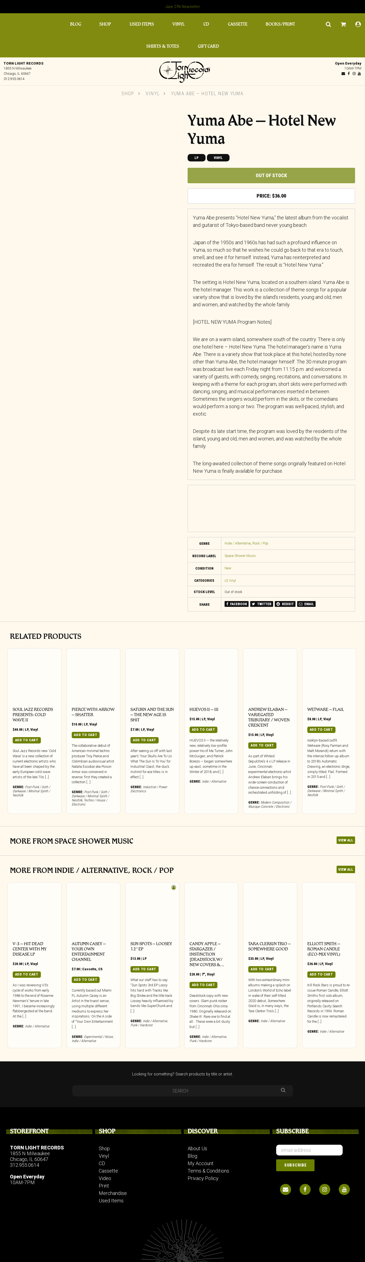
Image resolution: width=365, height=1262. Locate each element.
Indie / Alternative (238, 543)
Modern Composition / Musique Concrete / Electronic (269, 804)
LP (197, 158)
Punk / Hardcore (141, 1025)
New (228, 568)
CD (206, 24)
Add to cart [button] (26, 740)
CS (100, 969)
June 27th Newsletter (182, 6)
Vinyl (178, 24)
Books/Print (280, 24)
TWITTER (261, 604)
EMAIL (306, 604)
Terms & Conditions (208, 1171)
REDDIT (285, 604)
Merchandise (113, 1193)
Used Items (142, 24)
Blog (75, 24)
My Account (201, 1163)
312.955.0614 (14, 79)
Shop (105, 24)
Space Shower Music (240, 556)
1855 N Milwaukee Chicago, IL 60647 (30, 1156)
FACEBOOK (236, 604)
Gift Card (208, 46)
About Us (197, 1148)
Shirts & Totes (162, 46)
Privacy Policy (203, 1178)
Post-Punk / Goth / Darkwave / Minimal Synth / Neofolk (31, 791)
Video (105, 1178)
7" (203, 974)
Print (104, 1186)
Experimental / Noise (98, 1037)
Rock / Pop (260, 543)
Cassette (237, 24)
